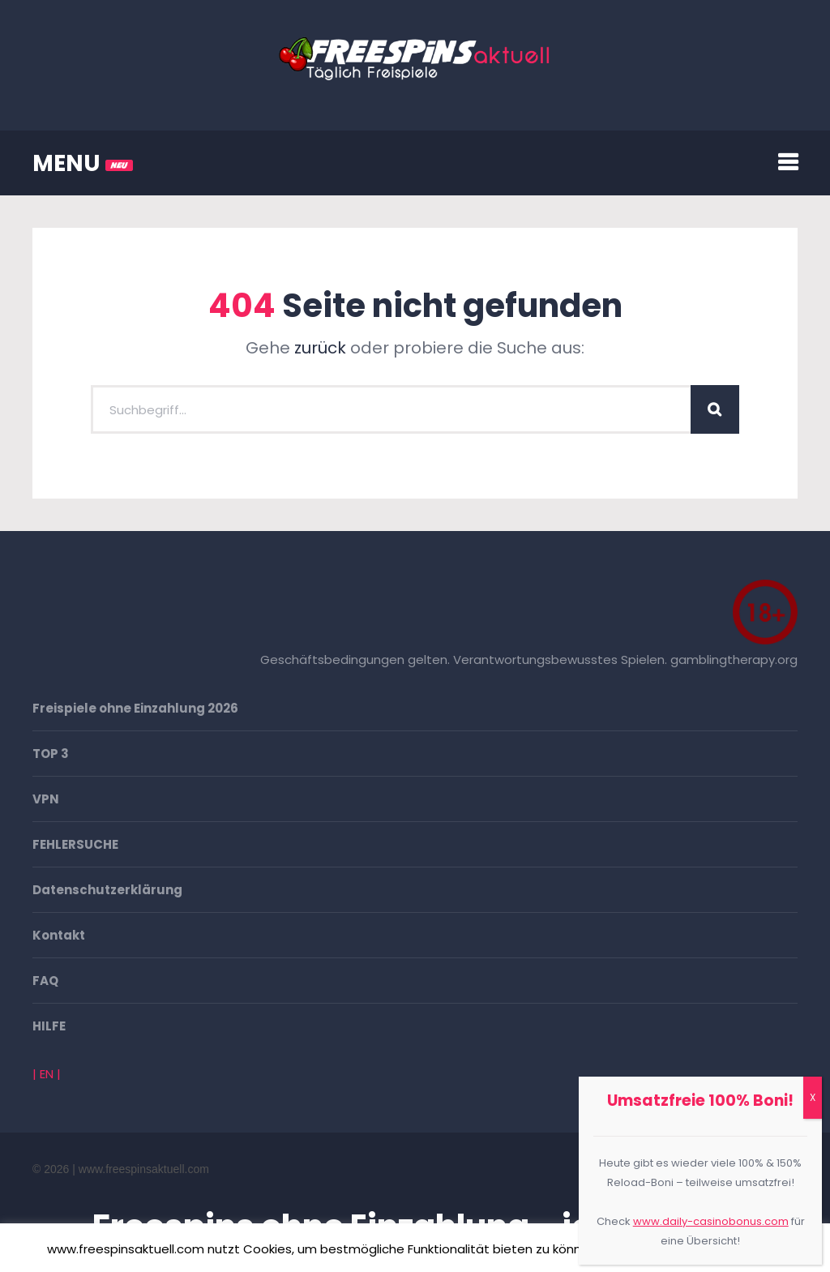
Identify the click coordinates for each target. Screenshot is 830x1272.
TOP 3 (50, 753)
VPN (45, 799)
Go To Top (781, 1169)
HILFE (49, 1026)
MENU (82, 163)
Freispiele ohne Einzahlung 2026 (135, 708)
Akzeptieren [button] (645, 1249)
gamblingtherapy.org (734, 659)
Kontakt (58, 935)
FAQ (45, 980)
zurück (320, 347)
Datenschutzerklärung (107, 890)
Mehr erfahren (737, 1248)
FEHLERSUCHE (75, 844)
